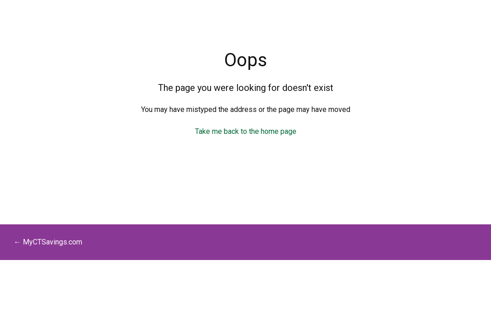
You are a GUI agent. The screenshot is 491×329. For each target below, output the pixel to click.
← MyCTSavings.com (48, 242)
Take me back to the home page (245, 131)
